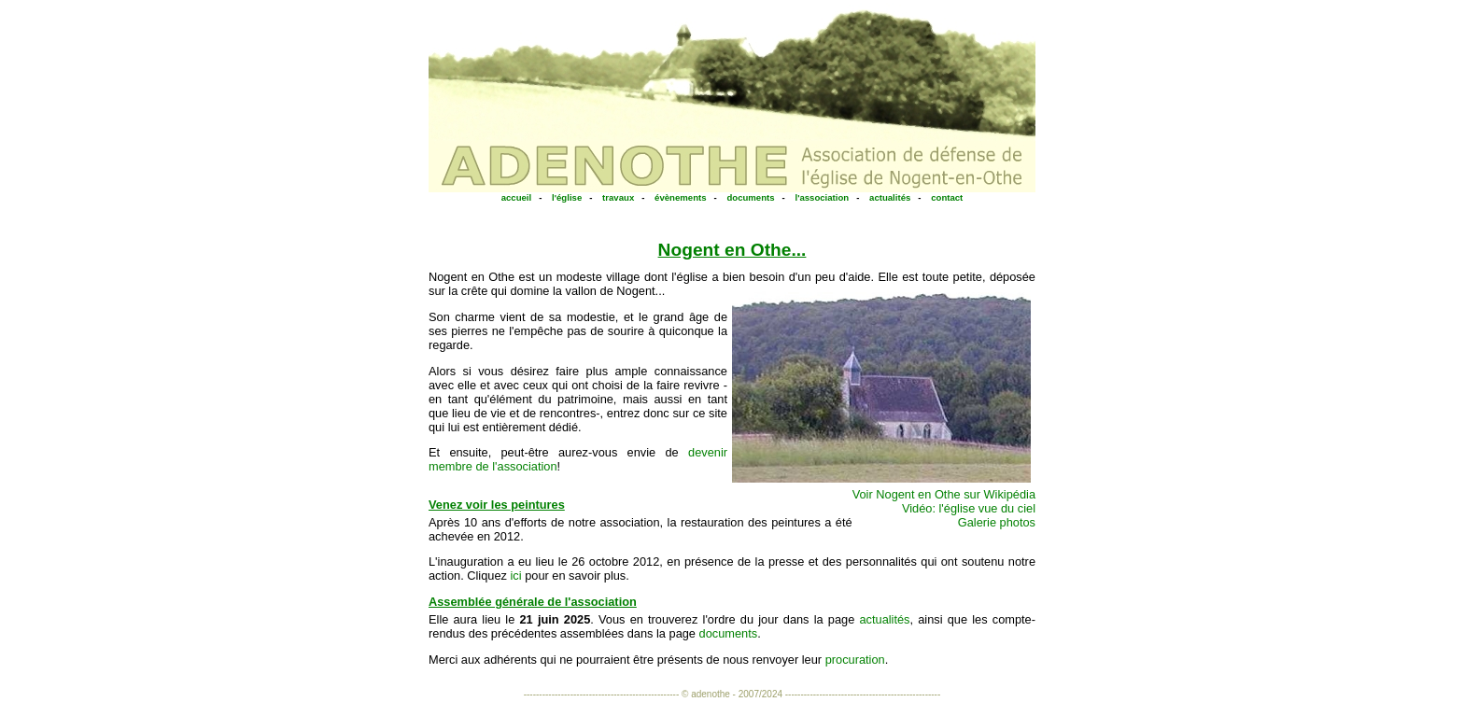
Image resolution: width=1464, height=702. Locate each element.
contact (947, 197)
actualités (889, 197)
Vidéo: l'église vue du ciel (968, 508)
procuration (855, 660)
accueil (516, 197)
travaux (618, 197)
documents (750, 197)
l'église (567, 197)
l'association (822, 197)
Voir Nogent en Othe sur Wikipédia (943, 494)
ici (516, 576)
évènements (680, 197)
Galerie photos (996, 522)
